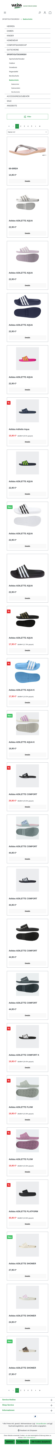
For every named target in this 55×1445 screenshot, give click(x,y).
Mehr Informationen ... (30, 1437)
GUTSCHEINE (13, 50)
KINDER (10, 36)
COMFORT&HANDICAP (17, 45)
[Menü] (5, 12)
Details (27, 181)
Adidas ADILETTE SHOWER (22, 1263)
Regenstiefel (13, 72)
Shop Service (8, 1405)
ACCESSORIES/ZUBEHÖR (18, 96)
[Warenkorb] (50, 12)
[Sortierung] (27, 132)
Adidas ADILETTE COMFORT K (24, 1055)
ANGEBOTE (12, 106)
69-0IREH (13, 168)
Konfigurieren (22, 1442)
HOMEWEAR (12, 40)
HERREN (11, 26)
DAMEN (10, 31)
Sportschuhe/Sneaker (17, 59)
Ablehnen (9, 1442)
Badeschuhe (14, 80)
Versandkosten (41, 1423)
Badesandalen (15, 88)
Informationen (8, 1410)
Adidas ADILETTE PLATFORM (23, 1211)
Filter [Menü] (27, 116)
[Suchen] (39, 12)
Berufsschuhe (14, 76)
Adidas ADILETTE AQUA (21, 221)
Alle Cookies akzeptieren (40, 1442)
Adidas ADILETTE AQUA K (22, 690)
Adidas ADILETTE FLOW (21, 1107)
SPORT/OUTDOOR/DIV (16, 54)
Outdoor (12, 63)
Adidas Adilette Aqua (19, 429)
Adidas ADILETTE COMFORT (23, 794)
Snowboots (13, 67)
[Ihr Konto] (44, 12)
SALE (9, 101)
